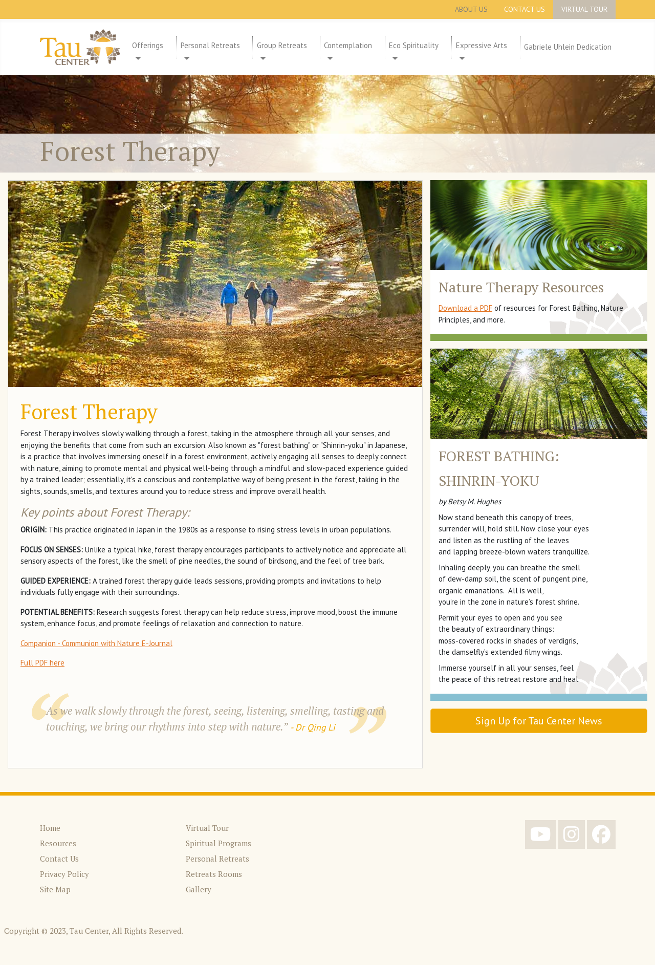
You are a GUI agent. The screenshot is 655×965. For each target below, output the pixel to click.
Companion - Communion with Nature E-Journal (96, 643)
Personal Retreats (210, 45)
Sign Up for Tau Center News (538, 720)
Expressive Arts (481, 45)
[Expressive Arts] (460, 58)
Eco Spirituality (414, 45)
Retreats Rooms (214, 874)
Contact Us (524, 9)
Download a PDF (465, 308)
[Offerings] (136, 58)
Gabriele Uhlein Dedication (568, 47)
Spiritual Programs (218, 843)
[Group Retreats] (261, 58)
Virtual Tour (584, 9)
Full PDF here (42, 663)
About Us (471, 9)
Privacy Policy (64, 874)
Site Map (55, 889)
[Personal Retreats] (185, 58)
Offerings (147, 45)
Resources (58, 843)
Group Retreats (282, 45)
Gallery (198, 889)
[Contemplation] (328, 58)
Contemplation (348, 45)
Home (50, 828)
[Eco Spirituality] (393, 58)
